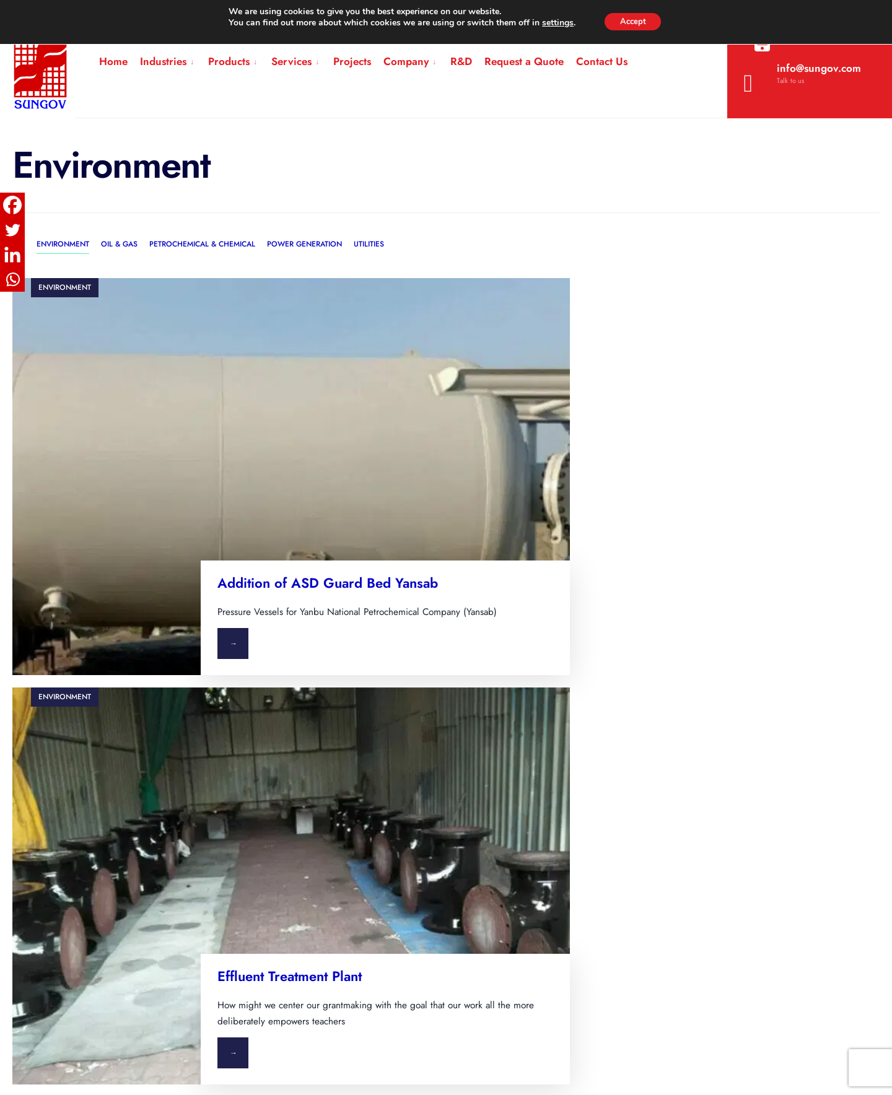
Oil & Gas (119, 244)
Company (406, 61)
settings (553, 23)
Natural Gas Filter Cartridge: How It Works (516, 824)
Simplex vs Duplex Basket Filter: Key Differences (501, 789)
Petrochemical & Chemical (202, 244)
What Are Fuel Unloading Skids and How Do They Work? (521, 748)
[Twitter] (12, 229)
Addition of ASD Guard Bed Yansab (325, 464)
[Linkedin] (12, 254)
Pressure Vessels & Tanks (298, 859)
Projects (352, 61)
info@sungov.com (802, 79)
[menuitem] (168, 61)
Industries (163, 61)
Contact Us (601, 61)
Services (291, 61)
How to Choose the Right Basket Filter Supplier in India (505, 901)
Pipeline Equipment (286, 800)
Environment (63, 244)
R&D (461, 61)
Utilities (369, 244)
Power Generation (304, 244)
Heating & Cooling (284, 771)
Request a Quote (524, 61)
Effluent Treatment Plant (750, 456)
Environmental (110, 800)
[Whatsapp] (12, 279)
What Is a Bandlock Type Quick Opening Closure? (511, 859)
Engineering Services (290, 888)
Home (113, 61)
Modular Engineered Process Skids (321, 829)
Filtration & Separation (292, 742)
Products (229, 61)
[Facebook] (12, 205)
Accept (633, 21)
